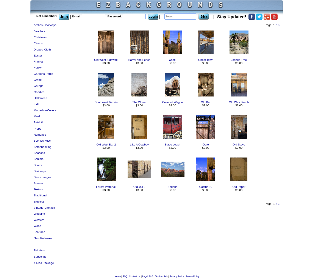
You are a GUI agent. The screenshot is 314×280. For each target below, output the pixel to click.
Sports (38, 165)
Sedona (173, 186)
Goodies (39, 92)
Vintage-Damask (44, 207)
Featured (39, 232)
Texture (38, 189)
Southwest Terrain (106, 102)
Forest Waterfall (106, 186)
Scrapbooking (43, 146)
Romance (40, 134)
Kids (36, 104)
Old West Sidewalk (106, 59)
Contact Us (135, 276)
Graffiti (38, 79)
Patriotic (39, 122)
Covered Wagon (172, 102)
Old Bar (206, 102)
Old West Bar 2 (106, 144)
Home (118, 276)
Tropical (39, 201)
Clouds (38, 43)
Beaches (39, 31)
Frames (39, 61)
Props (37, 128)
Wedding (39, 213)
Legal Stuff (147, 276)
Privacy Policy (177, 276)
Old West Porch (239, 102)
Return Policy (192, 276)
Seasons (39, 153)
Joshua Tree (239, 59)
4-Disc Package (44, 263)
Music (37, 116)
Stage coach (172, 144)
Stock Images (42, 177)
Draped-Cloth (42, 49)
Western (39, 220)
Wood (37, 226)
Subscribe (40, 256)
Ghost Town (205, 59)
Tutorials (39, 250)
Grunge (38, 85)
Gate (206, 144)
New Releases (43, 238)
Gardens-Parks (43, 73)
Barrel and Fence (139, 59)
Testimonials (161, 276)
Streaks (39, 183)
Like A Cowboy (139, 144)
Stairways (40, 171)
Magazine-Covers (45, 110)
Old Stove (239, 144)
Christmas (40, 37)
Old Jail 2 (139, 186)
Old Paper (238, 186)
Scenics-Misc (42, 140)
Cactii (172, 59)
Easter (38, 55)
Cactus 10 (205, 186)
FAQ (125, 276)
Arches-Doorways (45, 25)
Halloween (40, 98)
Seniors (39, 159)
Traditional (40, 195)
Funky (38, 67)
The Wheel (139, 102)
